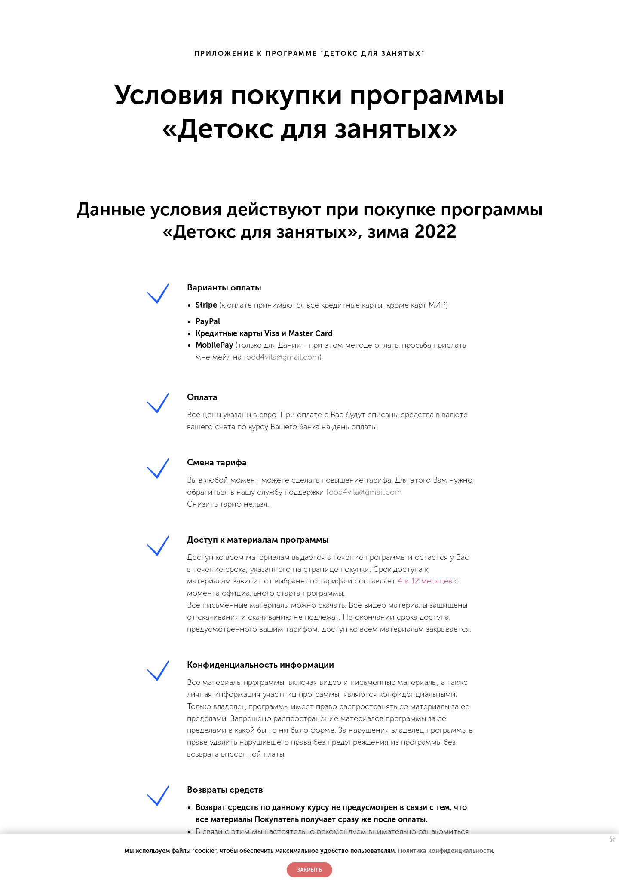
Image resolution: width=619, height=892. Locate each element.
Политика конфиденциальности (445, 851)
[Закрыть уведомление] (612, 840)
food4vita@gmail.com (281, 357)
